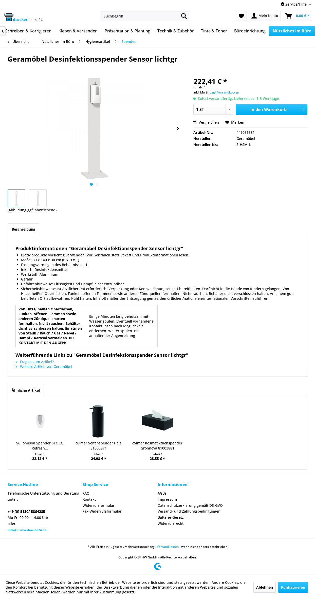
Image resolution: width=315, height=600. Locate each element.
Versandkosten (168, 547)
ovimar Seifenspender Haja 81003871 (99, 446)
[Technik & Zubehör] (175, 31)
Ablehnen (264, 587)
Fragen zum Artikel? (34, 361)
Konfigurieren (293, 587)
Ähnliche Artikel (26, 390)
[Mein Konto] (265, 16)
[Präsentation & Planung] (127, 31)
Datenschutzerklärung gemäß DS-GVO (190, 505)
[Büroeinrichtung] (250, 31)
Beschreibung (23, 229)
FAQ (86, 493)
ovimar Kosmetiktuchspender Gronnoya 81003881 (157, 446)
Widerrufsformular (99, 505)
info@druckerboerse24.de (27, 530)
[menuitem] (145, 16)
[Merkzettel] (241, 16)
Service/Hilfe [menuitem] (294, 4)
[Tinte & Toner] (214, 31)
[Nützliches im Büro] (292, 31)
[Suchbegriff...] (145, 16)
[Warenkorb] (297, 16)
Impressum (167, 499)
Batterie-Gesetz (171, 517)
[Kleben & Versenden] (78, 31)
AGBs (162, 493)
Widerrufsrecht (170, 523)
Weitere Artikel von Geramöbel (43, 366)
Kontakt (89, 499)
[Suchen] (184, 16)
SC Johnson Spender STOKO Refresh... (40, 446)
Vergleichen (206, 122)
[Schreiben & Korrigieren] (28, 31)
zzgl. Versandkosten (224, 92)
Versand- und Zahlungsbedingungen (189, 511)
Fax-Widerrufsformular (102, 511)
